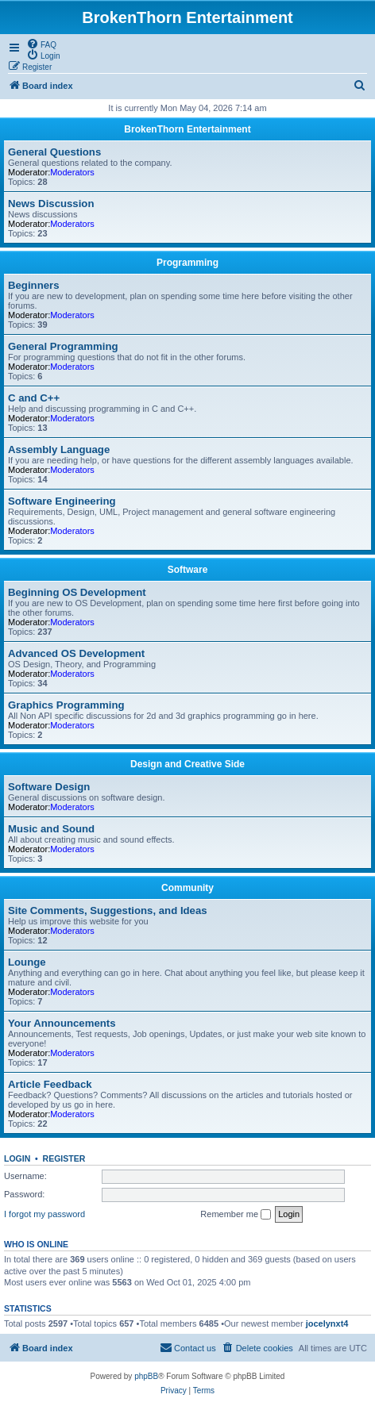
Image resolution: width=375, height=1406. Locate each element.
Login (17, 1158)
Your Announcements (62, 1023)
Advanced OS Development (76, 653)
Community (187, 887)
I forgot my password (44, 1214)
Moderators (72, 172)
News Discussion (51, 203)
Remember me (235, 1214)
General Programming (63, 346)
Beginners (34, 285)
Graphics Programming (66, 705)
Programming (187, 262)
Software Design (49, 787)
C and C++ (34, 398)
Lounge (27, 962)
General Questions (54, 152)
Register (64, 1158)
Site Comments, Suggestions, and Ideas (107, 910)
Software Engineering (62, 501)
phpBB (146, 1376)
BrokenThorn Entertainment (187, 129)
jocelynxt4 (327, 1323)
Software (188, 569)
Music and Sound (51, 829)
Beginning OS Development (77, 592)
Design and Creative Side (187, 764)
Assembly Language (59, 449)
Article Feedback (50, 1084)
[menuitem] (41, 43)
